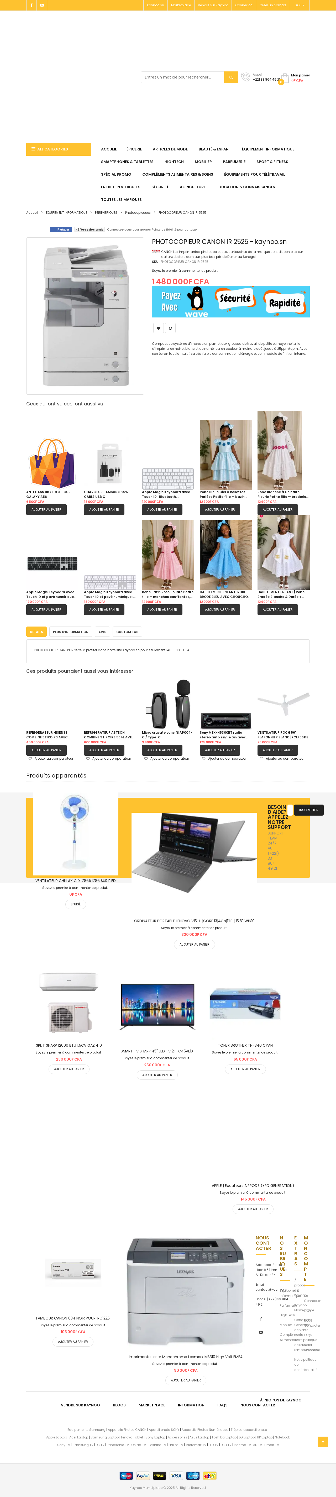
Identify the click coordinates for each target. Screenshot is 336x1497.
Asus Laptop (199, 1436)
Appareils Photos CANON (127, 1429)
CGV (307, 1309)
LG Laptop (247, 1436)
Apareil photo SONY (164, 1429)
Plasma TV (242, 1444)
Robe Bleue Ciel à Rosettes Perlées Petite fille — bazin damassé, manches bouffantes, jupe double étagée (222, 494)
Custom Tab (127, 631)
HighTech (287, 1314)
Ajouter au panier (46, 509)
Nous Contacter (312, 1322)
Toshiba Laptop (224, 1436)
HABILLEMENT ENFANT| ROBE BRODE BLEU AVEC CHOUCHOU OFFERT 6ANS (225, 594)
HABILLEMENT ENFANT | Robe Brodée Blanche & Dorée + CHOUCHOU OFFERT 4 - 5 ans (282, 594)
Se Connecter (312, 1297)
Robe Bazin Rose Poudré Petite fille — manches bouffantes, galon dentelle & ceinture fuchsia (167, 594)
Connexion (244, 5)
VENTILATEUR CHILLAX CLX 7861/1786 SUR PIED (75, 879)
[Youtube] (42, 5)
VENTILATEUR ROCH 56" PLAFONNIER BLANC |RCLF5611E (283, 733)
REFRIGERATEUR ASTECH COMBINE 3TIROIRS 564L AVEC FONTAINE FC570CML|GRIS (109, 734)
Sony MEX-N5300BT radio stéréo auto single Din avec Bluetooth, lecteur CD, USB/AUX (223, 734)
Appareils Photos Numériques (205, 1429)
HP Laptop (264, 1436)
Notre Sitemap (311, 1346)
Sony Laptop (155, 1436)
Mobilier (286, 1324)
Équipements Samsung (86, 1429)
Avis (102, 631)
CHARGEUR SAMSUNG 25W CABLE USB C (106, 494)
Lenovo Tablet (132, 1436)
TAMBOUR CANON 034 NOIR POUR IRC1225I (73, 1317)
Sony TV (63, 1444)
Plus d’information (70, 631)
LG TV (100, 1444)
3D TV (257, 1444)
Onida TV (138, 1444)
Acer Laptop (78, 1436)
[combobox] (189, 77)
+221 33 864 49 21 (266, 79)
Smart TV (271, 1444)
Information (191, 1404)
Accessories (177, 1436)
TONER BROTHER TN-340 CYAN (245, 1044)
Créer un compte (273, 5)
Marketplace (181, 5)
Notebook (282, 1436)
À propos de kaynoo (281, 1399)
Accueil (32, 212)
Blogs (119, 1404)
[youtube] (261, 1331)
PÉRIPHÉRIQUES (106, 212)
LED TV (213, 1444)
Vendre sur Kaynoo (213, 5)
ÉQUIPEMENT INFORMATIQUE (67, 212)
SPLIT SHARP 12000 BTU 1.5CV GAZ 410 (69, 1044)
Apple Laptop (56, 1436)
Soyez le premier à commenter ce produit (185, 270)
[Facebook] (31, 5)
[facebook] (261, 1318)
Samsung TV (82, 1444)
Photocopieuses (138, 212)
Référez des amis (89, 229)
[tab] (36, 631)
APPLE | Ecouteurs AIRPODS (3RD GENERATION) (253, 1184)
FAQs (308, 1334)
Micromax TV (196, 1444)
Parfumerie (288, 1304)
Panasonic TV (118, 1444)
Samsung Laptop (105, 1436)
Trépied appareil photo (249, 1429)
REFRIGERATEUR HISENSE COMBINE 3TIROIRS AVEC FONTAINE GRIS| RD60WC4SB (50, 734)
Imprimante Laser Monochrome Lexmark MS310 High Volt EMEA (186, 1356)
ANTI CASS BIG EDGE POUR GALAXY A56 (48, 494)
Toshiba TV (157, 1444)
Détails (36, 631)
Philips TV (176, 1444)
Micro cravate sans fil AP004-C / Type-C (167, 733)
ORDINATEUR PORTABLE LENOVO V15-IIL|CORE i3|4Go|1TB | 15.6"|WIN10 (194, 919)
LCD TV (226, 1444)
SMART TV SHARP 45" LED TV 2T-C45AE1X (157, 1050)
